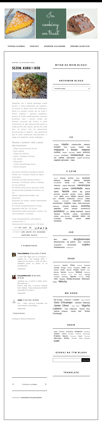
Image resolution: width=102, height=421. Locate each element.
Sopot (80, 336)
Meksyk (79, 272)
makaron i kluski (65, 149)
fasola (65, 191)
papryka (57, 208)
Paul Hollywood (71, 309)
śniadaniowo (59, 247)
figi (81, 192)
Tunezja (80, 276)
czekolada (77, 188)
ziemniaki (68, 218)
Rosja (80, 274)
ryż (34, 232)
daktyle (87, 188)
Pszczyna (73, 336)
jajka (61, 196)
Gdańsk (57, 334)
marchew (77, 201)
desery (87, 144)
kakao (73, 196)
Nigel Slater (75, 306)
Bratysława (69, 331)
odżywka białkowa (70, 206)
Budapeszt (79, 331)
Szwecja (56, 276)
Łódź (56, 340)
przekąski (57, 155)
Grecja (63, 268)
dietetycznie (59, 242)
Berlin (56, 331)
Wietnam (86, 279)
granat (87, 192)
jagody (56, 196)
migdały (67, 203)
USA (56, 279)
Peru (70, 274)
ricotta (66, 214)
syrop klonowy (65, 216)
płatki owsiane (77, 211)
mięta (74, 203)
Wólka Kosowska (84, 338)
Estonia (79, 265)
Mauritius (71, 272)
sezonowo (41, 232)
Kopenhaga (86, 333)
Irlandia (56, 270)
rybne (88, 155)
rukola (75, 214)
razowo (87, 242)
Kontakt (34, 46)
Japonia (68, 270)
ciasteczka (76, 144)
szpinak (75, 216)
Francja (56, 268)
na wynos (71, 242)
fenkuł (75, 192)
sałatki (61, 158)
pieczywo (72, 152)
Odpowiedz (21, 269)
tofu (88, 216)
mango (56, 201)
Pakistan (63, 274)
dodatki (57, 147)
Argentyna (57, 265)
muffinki (57, 152)
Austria (65, 265)
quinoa (87, 211)
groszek (57, 194)
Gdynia (64, 334)
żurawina (58, 221)
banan (67, 180)
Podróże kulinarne (54, 46)
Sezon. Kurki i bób (26, 68)
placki (79, 152)
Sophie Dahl (76, 311)
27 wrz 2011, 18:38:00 (31, 300)
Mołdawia (87, 272)
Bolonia (61, 331)
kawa (54, 198)
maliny (87, 198)
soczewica (85, 214)
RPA (75, 274)
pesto (66, 208)
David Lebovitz (85, 300)
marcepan (65, 201)
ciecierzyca (83, 185)
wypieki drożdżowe (83, 158)
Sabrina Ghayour (61, 311)
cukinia (57, 188)
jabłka (87, 194)
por (67, 211)
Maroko (63, 272)
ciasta (65, 144)
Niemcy (56, 274)
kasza (87, 196)
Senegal (87, 274)
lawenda (80, 198)
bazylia (87, 180)
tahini (83, 216)
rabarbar (57, 214)
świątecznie (69, 247)
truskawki (57, 218)
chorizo (57, 185)
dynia (56, 191)
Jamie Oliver (61, 305)
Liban (88, 270)
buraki (67, 182)
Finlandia (87, 265)
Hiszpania (76, 268)
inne (65, 147)
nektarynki (56, 206)
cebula (81, 182)
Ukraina (62, 279)
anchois (71, 178)
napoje (64, 152)
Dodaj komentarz (19, 313)
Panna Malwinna (23, 253)
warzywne (26, 235)
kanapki (72, 147)
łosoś (78, 218)
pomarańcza (85, 208)
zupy (72, 160)
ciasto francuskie (69, 185)
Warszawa (57, 338)
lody (88, 147)
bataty (77, 180)
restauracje (77, 155)
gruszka (65, 194)
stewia (56, 216)
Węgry (55, 282)
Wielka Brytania (73, 279)
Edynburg (87, 331)
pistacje (74, 208)
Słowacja (65, 276)
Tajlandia (73, 276)
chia (88, 182)
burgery (56, 144)
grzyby (29, 232)
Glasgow (71, 333)
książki (81, 147)
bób (23, 232)
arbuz (78, 178)
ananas (62, 178)
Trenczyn (87, 336)
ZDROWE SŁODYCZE (80, 46)
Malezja (56, 272)
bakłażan (57, 180)
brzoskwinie (57, 182)
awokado (86, 178)
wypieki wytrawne (61, 160)
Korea (83, 270)
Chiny (72, 265)
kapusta (81, 196)
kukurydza (71, 198)
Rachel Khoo (85, 309)
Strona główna (16, 46)
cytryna (65, 188)
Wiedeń (66, 338)
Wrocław (74, 338)
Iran (89, 268)
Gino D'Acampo (63, 302)
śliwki (87, 218)
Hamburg (78, 333)
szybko (86, 244)
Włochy (34, 235)
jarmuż (67, 196)
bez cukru (60, 239)
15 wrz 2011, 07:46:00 (38, 253)
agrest (56, 178)
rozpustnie (58, 245)
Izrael (62, 270)
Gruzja (69, 268)
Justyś (19, 300)
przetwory (65, 155)
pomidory (59, 211)
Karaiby (76, 270)
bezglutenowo (82, 239)
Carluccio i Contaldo (71, 300)
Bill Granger (58, 300)
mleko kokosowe (84, 203)
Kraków (57, 336)
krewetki (62, 198)
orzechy (85, 205)
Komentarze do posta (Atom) (31, 397)
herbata (80, 194)
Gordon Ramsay (82, 303)
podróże (86, 152)
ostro (79, 242)
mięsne (86, 149)
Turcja (87, 276)
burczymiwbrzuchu (24, 276)
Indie (83, 268)
